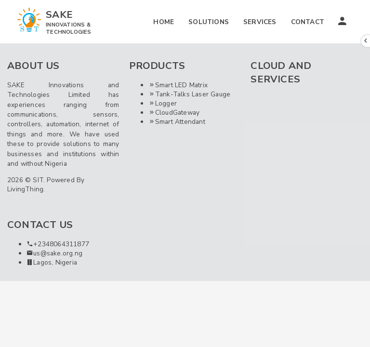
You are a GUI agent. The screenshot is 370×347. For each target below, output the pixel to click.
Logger (162, 103)
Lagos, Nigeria (51, 262)
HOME (163, 22)
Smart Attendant (176, 121)
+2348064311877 (57, 244)
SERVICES (260, 22)
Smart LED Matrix (178, 85)
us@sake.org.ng (54, 253)
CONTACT (307, 22)
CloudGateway (174, 112)
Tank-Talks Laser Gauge (189, 94)
